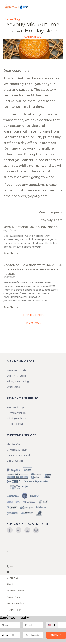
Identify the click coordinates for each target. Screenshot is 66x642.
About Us (11, 584)
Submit (56, 635)
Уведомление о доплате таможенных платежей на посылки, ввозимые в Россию (32, 269)
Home (8, 19)
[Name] (10, 625)
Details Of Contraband (18, 455)
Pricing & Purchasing (18, 381)
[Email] (33, 625)
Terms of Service (16, 590)
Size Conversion (15, 461)
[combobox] (52, 625)
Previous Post (33, 315)
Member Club (14, 444)
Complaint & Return (17, 450)
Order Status (13, 387)
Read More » (10, 253)
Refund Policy (14, 609)
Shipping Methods (16, 418)
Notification (32, 37)
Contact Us (12, 578)
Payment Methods (16, 413)
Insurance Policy (15, 603)
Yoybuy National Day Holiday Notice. (30, 227)
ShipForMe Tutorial (17, 376)
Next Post (33, 322)
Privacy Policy (14, 597)
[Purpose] (10, 635)
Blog (16, 19)
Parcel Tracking (15, 424)
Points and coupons (17, 407)
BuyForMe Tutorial (16, 370)
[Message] (33, 635)
